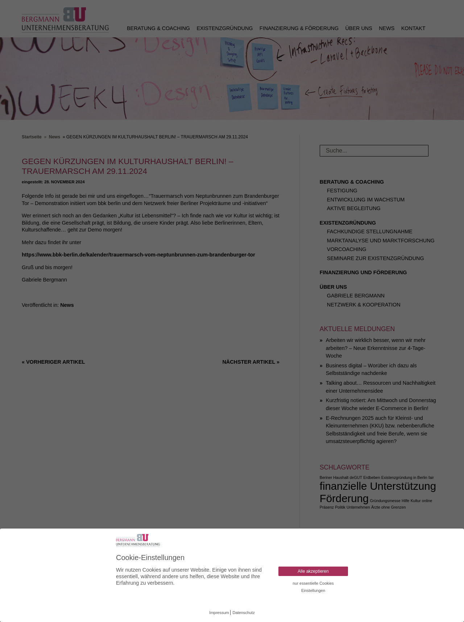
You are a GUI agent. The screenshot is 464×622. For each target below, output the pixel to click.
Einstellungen (313, 590)
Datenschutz (244, 612)
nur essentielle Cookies (313, 583)
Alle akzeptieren (313, 571)
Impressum (219, 612)
